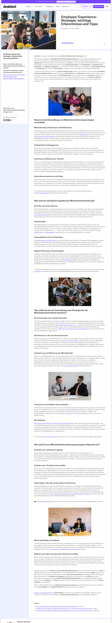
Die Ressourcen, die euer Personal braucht (14, 88)
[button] (108, 1)
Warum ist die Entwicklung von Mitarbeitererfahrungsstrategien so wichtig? (14, 66)
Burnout (70, 413)
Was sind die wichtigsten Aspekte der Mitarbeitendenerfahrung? (13, 71)
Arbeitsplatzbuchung (42, 193)
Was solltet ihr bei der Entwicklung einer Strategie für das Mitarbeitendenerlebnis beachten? (14, 76)
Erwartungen (38, 232)
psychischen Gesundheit (70, 365)
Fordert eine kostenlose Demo (43, 592)
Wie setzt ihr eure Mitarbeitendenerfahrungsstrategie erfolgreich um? (14, 110)
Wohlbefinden (84, 134)
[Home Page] (9, 6)
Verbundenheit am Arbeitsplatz (45, 240)
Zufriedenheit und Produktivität (45, 136)
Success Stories (51, 436)
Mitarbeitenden (50, 232)
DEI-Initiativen (8, 105)
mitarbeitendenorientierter (42, 215)
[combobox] (107, 6)
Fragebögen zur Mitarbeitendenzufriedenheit (64, 549)
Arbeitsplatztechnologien (68, 260)
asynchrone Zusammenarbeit (69, 340)
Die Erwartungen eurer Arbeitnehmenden (10, 83)
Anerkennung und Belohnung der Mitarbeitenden (14, 94)
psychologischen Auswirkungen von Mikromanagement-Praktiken (71, 493)
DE (107, 6)
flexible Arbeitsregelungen (65, 325)
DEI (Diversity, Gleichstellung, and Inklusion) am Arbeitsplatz (52, 423)
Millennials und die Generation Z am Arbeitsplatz (73, 328)
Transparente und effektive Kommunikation (12, 100)
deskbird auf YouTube (46, 501)
